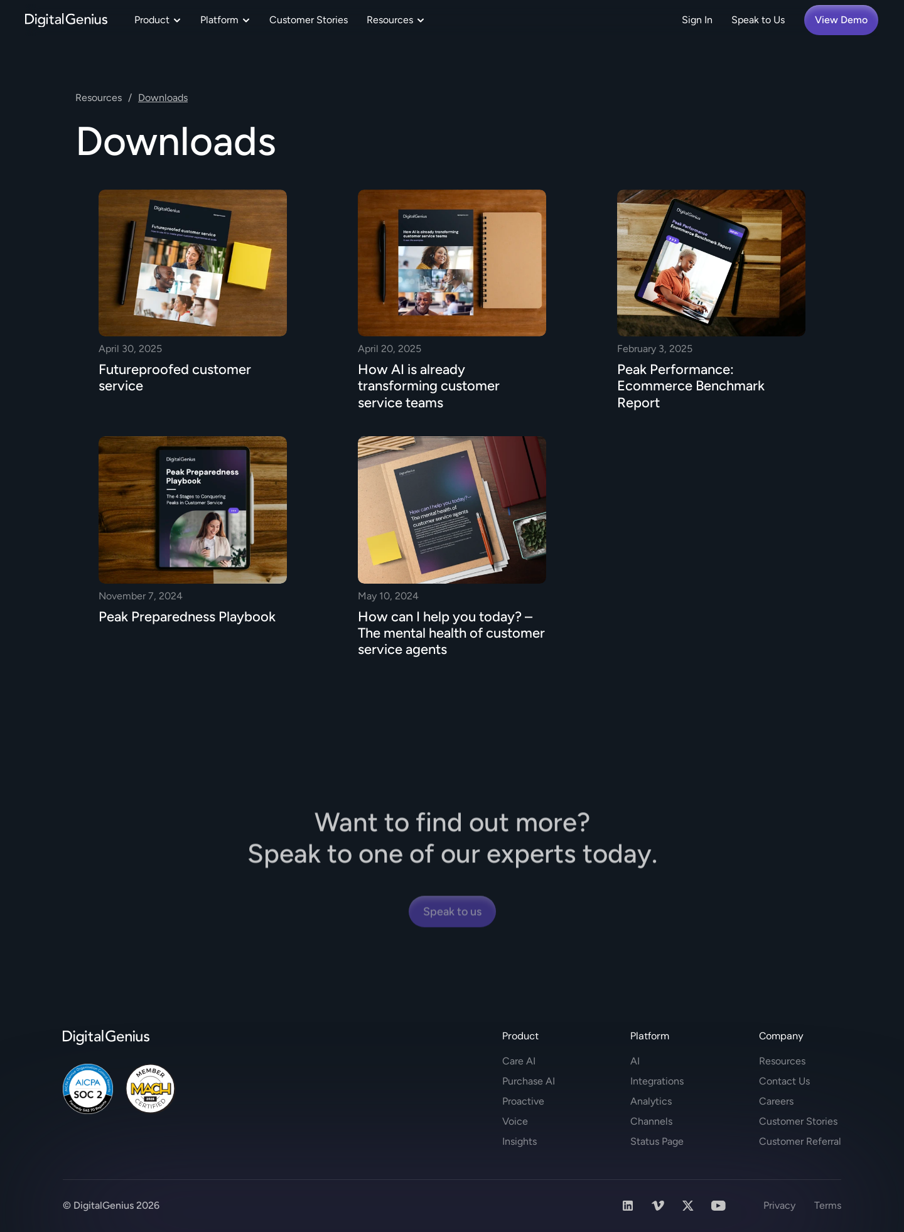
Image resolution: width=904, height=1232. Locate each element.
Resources (98, 98)
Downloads (163, 98)
